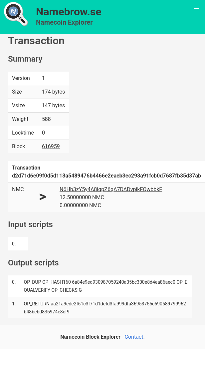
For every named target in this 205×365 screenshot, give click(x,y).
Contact (134, 337)
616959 (51, 146)
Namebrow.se (69, 11)
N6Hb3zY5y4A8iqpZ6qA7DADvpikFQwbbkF (111, 189)
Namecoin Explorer (64, 22)
